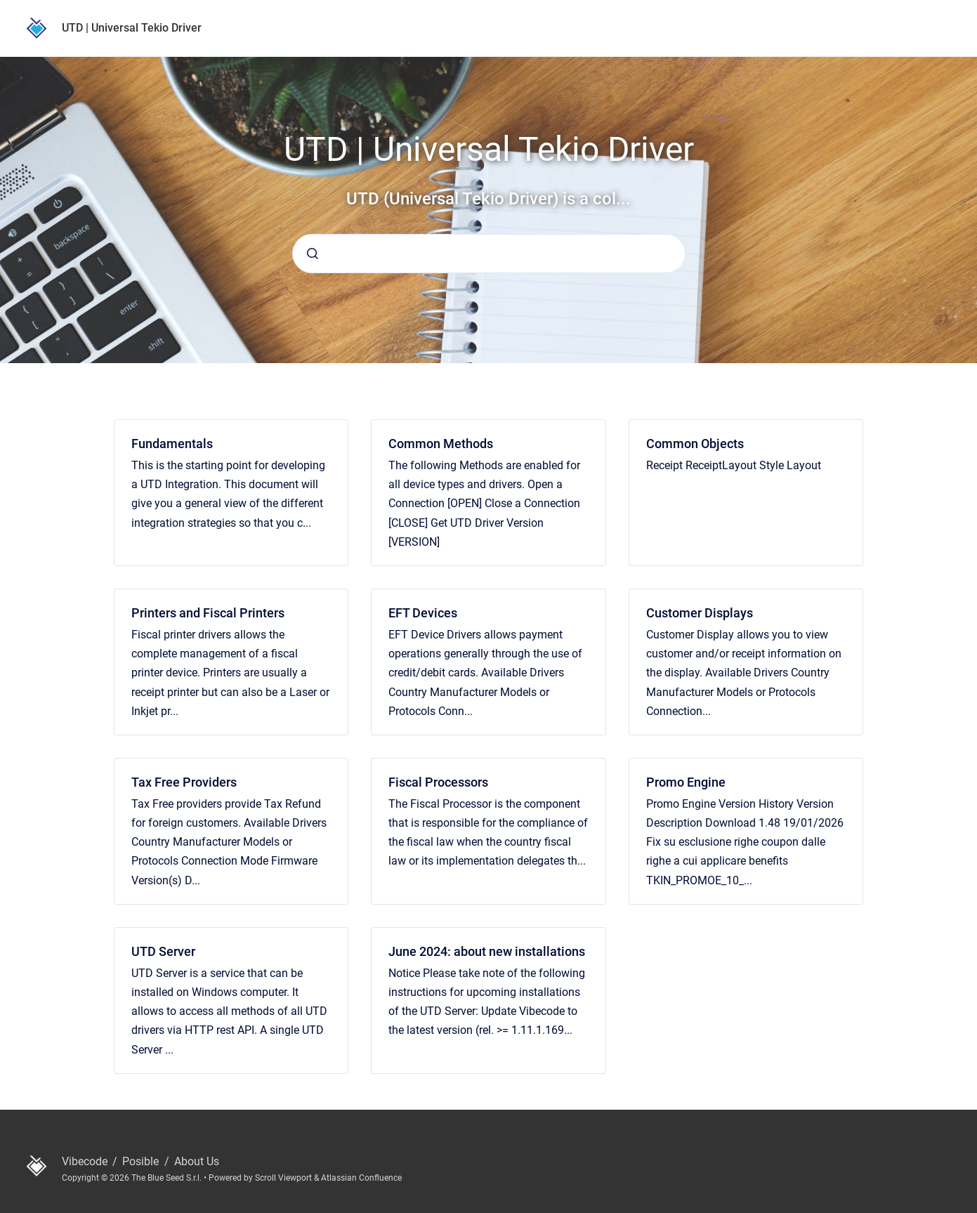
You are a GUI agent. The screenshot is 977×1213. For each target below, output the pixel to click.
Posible (142, 1161)
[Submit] (312, 253)
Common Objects (695, 443)
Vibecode (86, 1161)
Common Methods (440, 443)
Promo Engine (686, 782)
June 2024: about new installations (486, 951)
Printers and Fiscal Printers (207, 612)
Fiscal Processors (438, 782)
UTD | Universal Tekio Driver (132, 27)
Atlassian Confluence (361, 1178)
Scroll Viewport (284, 1178)
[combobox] (489, 254)
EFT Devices (422, 612)
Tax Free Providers (184, 782)
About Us (196, 1161)
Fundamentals (172, 443)
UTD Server (163, 951)
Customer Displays (699, 612)
